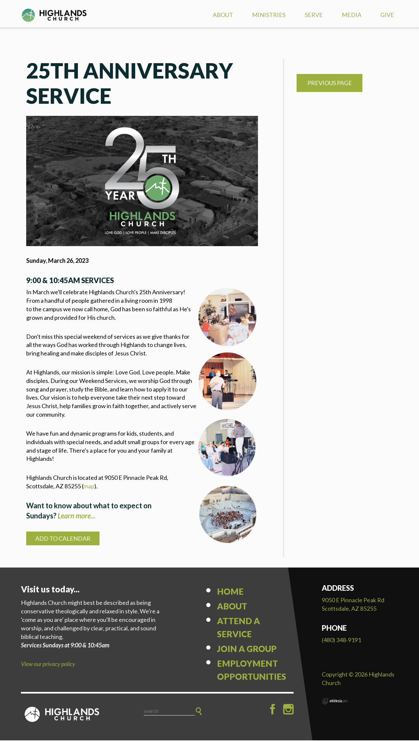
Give (387, 14)
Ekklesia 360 (335, 701)
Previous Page (329, 83)
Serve (314, 14)
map (88, 486)
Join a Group (247, 649)
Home (230, 592)
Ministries (268, 14)
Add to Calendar (62, 539)
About (223, 14)
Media (351, 14)
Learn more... (77, 516)
